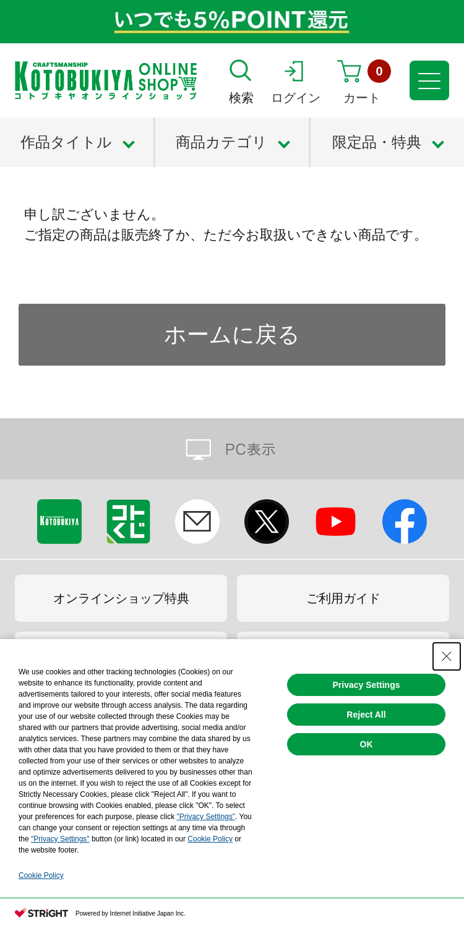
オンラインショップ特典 (121, 598)
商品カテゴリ (221, 142)
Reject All (365, 715)
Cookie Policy (210, 839)
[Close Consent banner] (446, 656)
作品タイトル (66, 142)
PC (232, 448)
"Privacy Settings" (205, 816)
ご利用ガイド (343, 598)
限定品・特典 (376, 142)
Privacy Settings (366, 685)
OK (366, 744)
